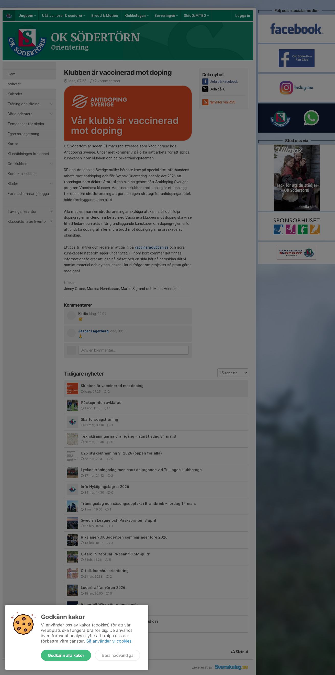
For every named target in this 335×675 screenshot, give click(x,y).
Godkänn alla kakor (66, 655)
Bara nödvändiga (117, 655)
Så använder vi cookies (108, 641)
